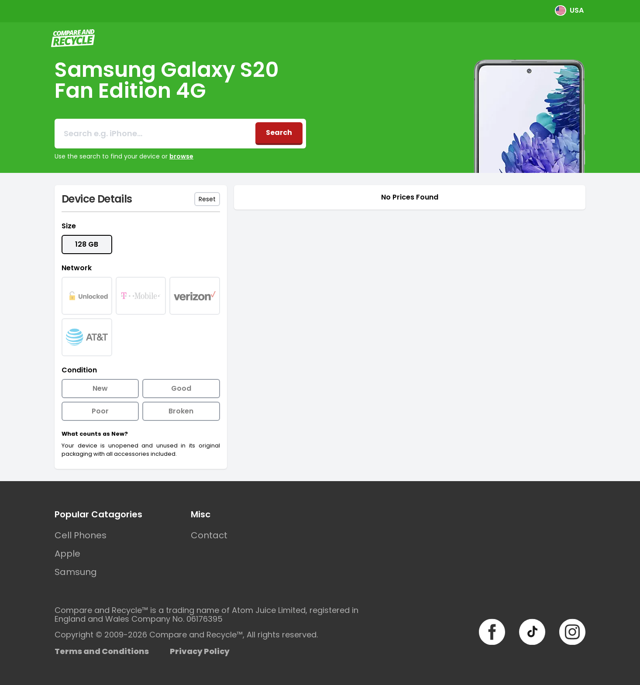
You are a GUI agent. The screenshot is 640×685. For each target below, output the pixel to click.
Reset (207, 199)
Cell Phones (81, 535)
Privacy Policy (200, 651)
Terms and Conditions (102, 651)
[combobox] (155, 134)
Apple (67, 553)
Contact (209, 535)
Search (279, 132)
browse (181, 156)
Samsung (76, 572)
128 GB (86, 244)
